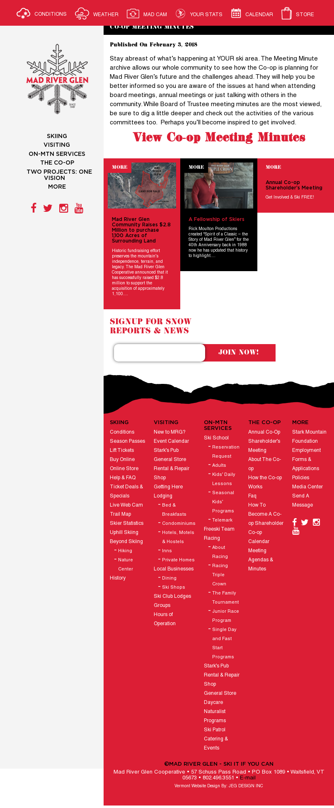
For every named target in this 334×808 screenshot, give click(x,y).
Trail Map (120, 514)
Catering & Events (216, 743)
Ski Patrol (214, 730)
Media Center (307, 487)
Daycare (213, 702)
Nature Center (125, 564)
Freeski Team (219, 529)
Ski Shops (173, 587)
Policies (300, 478)
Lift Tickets (122, 450)
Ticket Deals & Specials (126, 491)
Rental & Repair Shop (171, 473)
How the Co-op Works (265, 482)
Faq (252, 496)
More (119, 167)
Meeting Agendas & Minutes (260, 559)
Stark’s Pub (166, 450)
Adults (219, 465)
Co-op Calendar (258, 537)
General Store (170, 459)
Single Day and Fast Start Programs (224, 643)
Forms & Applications (305, 464)
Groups (162, 605)
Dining (169, 578)
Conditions (122, 432)
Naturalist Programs (215, 716)
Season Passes (127, 441)
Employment (306, 450)
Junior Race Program (225, 616)
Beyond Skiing (126, 541)
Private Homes (178, 560)
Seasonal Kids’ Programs (223, 502)
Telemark (222, 520)
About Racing (220, 552)
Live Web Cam (126, 505)
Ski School (216, 438)
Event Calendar (171, 441)
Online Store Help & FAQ (124, 473)
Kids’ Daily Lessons (223, 479)
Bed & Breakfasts (174, 510)
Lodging (163, 496)
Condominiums (179, 524)
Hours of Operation (165, 619)
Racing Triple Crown (220, 575)
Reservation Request (226, 452)
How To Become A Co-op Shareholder (265, 514)
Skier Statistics (126, 523)
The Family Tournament (225, 597)
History (118, 578)
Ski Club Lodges (172, 596)
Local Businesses (174, 569)
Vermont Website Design (197, 786)
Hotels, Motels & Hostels (178, 537)
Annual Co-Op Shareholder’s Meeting (264, 441)
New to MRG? (170, 432)
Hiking (125, 551)
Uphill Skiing (124, 532)
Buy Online (122, 459)
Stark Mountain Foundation (309, 437)
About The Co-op (264, 464)
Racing (212, 538)
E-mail (248, 778)
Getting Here (168, 487)
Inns (167, 551)
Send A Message (302, 500)
